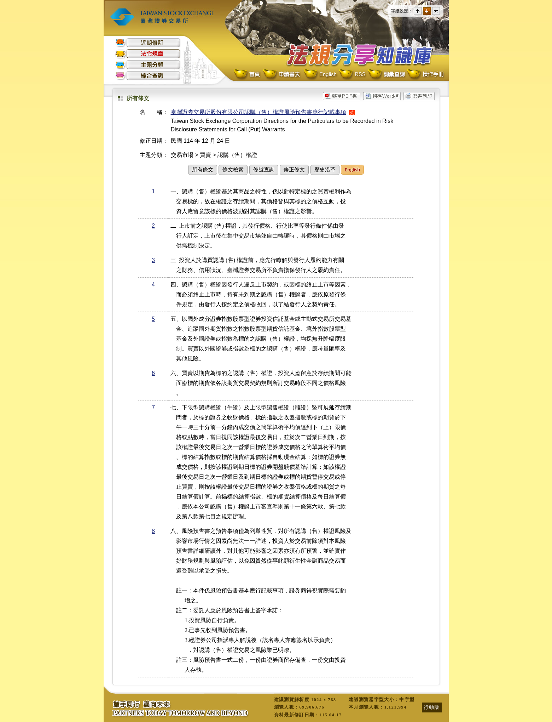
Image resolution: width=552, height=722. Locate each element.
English (320, 74)
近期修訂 (147, 42)
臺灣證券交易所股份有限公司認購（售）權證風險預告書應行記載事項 (258, 112)
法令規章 (147, 53)
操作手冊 (425, 74)
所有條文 (202, 169)
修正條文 (294, 169)
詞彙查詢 (386, 74)
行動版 (432, 707)
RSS (352, 74)
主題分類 (147, 64)
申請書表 (282, 74)
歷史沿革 (325, 169)
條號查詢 (263, 169)
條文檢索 (233, 169)
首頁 (247, 74)
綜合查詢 (147, 75)
